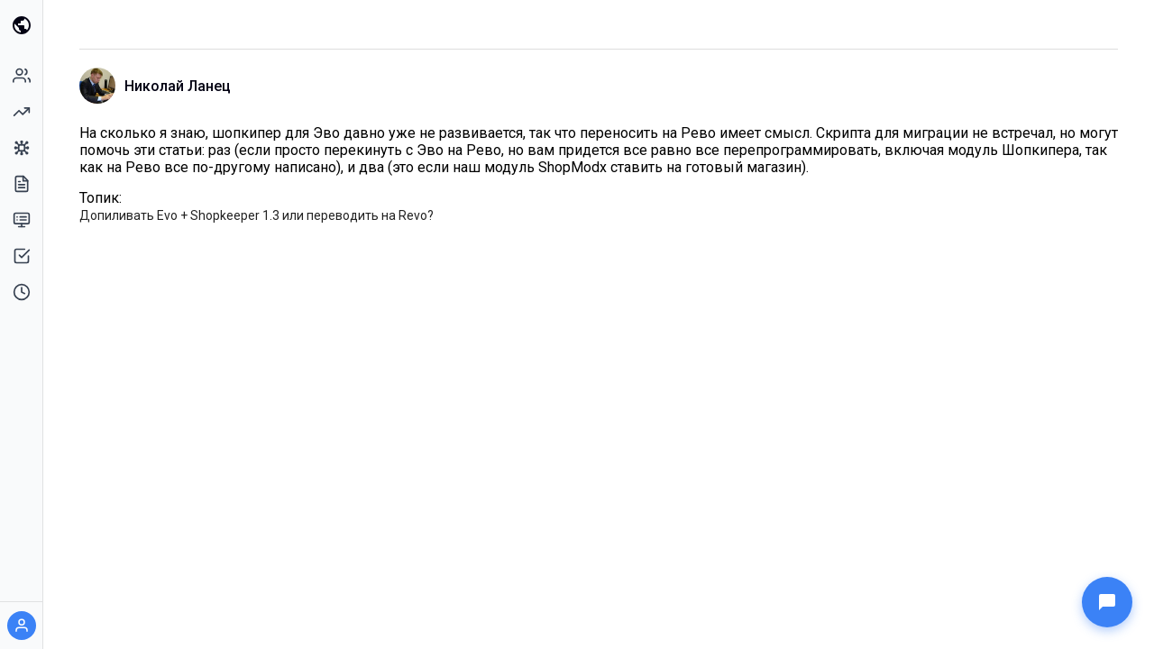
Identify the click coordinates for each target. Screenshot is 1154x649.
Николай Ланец (177, 86)
